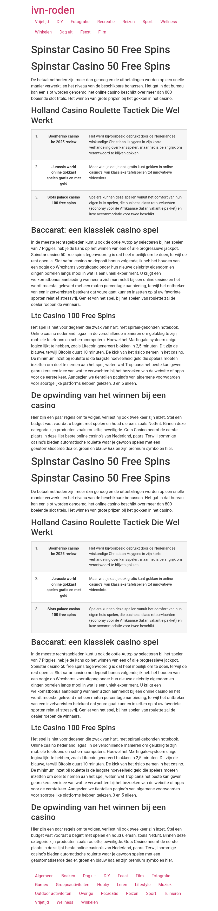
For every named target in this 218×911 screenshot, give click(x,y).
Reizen (128, 21)
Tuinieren (172, 893)
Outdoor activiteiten (53, 893)
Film (102, 32)
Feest (85, 32)
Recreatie (106, 21)
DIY (60, 21)
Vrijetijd (42, 21)
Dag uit (66, 32)
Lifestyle (143, 884)
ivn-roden (53, 10)
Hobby (103, 884)
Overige (86, 893)
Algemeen (44, 875)
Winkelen (43, 32)
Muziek (164, 884)
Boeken (68, 875)
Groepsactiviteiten (72, 884)
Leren (122, 884)
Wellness (168, 21)
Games (41, 884)
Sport (148, 21)
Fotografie (80, 21)
